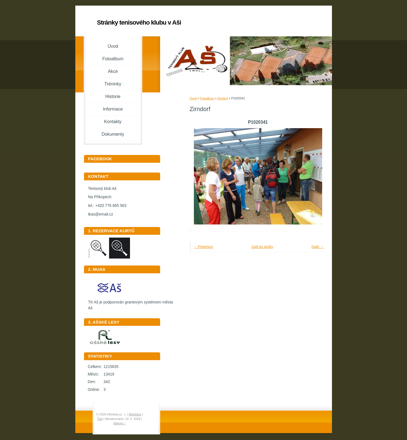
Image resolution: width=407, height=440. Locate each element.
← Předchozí (203, 247)
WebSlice (135, 414)
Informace (113, 109)
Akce (113, 71)
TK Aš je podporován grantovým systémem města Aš (130, 303)
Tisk (99, 418)
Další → (318, 247)
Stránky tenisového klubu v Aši (139, 22)
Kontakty (112, 121)
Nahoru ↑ (120, 423)
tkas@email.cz (100, 214)
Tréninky (112, 84)
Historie (112, 96)
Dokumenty (113, 134)
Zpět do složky (262, 247)
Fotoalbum (207, 98)
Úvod (193, 98)
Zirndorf (223, 98)
